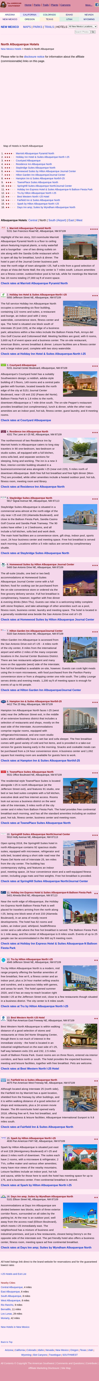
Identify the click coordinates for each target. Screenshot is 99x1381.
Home (28, 4)
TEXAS (49, 19)
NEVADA (89, 14)
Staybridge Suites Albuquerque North (35, 167)
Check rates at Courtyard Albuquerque (26, 420)
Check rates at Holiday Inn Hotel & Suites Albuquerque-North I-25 (43, 353)
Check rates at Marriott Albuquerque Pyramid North (34, 283)
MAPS (27, 26)
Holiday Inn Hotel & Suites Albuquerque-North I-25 (42, 157)
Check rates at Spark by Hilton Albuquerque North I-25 (36, 1185)
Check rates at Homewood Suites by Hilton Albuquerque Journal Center (47, 619)
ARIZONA (10, 14)
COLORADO (49, 14)
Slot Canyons (40, 1354)
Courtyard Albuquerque (28, 160)
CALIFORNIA (29, 14)
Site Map (66, 1368)
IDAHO (69, 14)
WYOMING (89, 19)
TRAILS (49, 26)
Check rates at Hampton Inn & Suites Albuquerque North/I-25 (40, 760)
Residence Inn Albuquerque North (34, 164)
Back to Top (7, 1342)
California (20, 1350)
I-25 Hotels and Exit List (13, 1274)
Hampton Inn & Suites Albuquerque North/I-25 (40, 178)
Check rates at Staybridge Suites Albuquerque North (35, 553)
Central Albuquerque (12, 1287)
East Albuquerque (10, 1291)
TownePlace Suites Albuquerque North (37, 182)
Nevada (50, 1350)
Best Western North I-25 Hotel (33, 196)
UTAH (69, 19)
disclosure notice (34, 56)
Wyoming (26, 1354)
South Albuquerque (11, 1296)
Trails (45, 4)
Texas (83, 1350)
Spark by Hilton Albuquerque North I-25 (38, 203)
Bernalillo (6, 1309)
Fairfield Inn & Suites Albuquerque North (38, 200)
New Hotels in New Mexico (15, 1327)
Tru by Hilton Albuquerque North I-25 (36, 193)
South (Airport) (57, 220)
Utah (90, 1350)
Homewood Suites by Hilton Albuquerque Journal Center (46, 171)
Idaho (41, 1350)
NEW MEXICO (10, 19)
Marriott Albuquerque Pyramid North (35, 153)
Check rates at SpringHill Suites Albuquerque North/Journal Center (44, 881)
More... (88, 5)
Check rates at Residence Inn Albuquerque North (33, 486)
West (79, 220)
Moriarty (5, 1318)
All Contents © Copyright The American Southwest (27, 1363)
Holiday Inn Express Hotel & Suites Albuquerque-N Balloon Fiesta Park (54, 189)
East (71, 220)
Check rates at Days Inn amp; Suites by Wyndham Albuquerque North (46, 1247)
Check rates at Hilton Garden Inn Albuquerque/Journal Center (41, 690)
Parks (37, 4)
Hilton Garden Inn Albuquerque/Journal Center (40, 174)
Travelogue (55, 1354)
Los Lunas (6, 1313)
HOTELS (61, 26)
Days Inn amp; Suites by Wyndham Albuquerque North (46, 207)
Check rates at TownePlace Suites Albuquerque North (36, 822)
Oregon (74, 1350)
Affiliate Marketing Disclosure (43, 1368)
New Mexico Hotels (11, 49)
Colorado (31, 1350)
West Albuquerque (10, 1300)
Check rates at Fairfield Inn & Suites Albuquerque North (37, 1126)
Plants (54, 4)
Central (32, 220)
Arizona (9, 1350)
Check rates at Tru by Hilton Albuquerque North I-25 (34, 1006)
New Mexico (62, 1350)
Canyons (65, 4)
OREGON (30, 19)
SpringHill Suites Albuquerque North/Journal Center (44, 186)
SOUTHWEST (70, 1354)
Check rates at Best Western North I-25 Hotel (30, 1068)
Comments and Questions (70, 1363)
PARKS (37, 26)
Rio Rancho (7, 1305)
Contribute (91, 1363)
